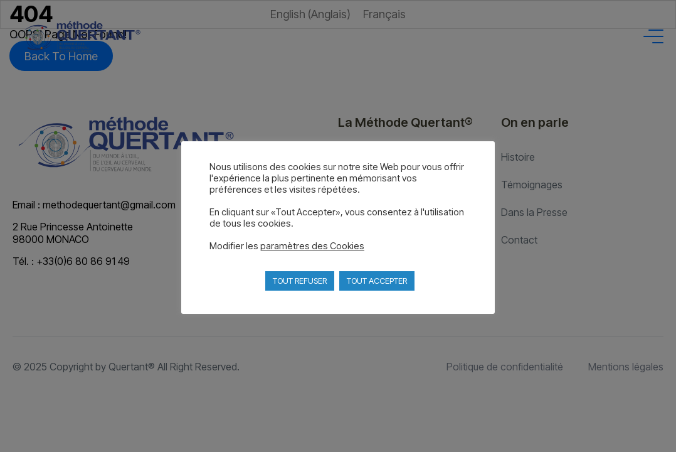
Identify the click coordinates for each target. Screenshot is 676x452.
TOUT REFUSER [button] (300, 281)
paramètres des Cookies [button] (312, 246)
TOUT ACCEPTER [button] (377, 281)
